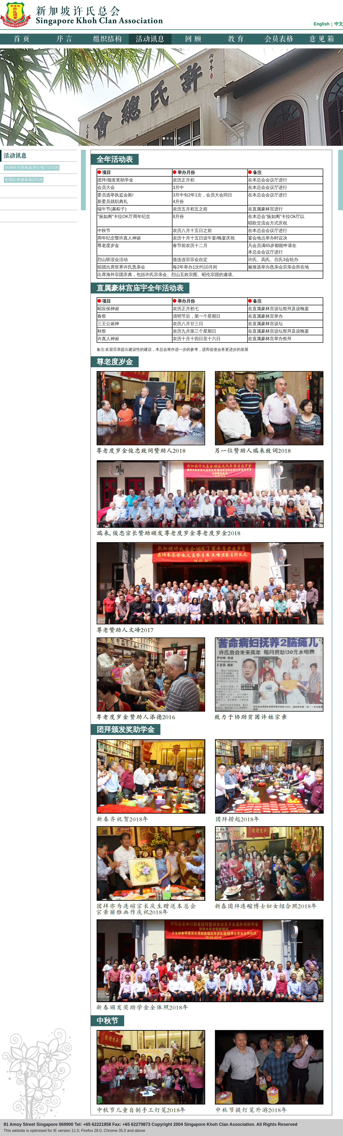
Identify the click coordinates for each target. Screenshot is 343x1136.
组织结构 (107, 39)
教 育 (236, 39)
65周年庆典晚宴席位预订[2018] (31, 167)
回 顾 (193, 39)
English (321, 24)
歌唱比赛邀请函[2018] (24, 180)
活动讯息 (150, 39)
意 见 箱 (321, 39)
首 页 (21, 39)
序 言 (64, 39)
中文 (338, 24)
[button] (25, 97)
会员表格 (278, 39)
